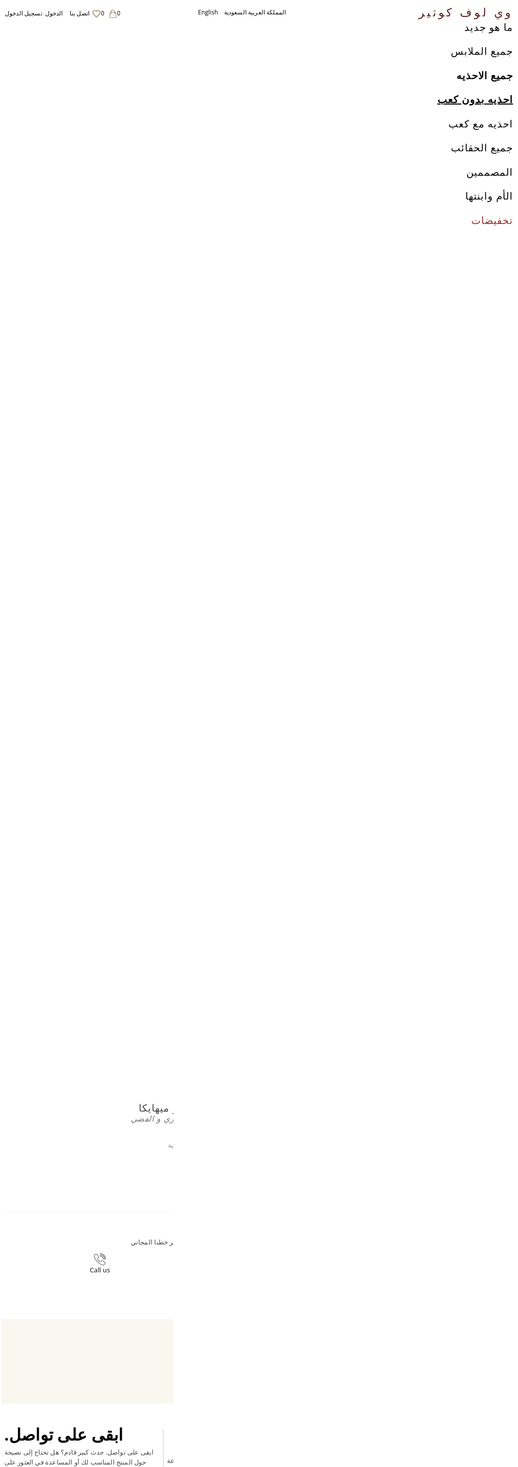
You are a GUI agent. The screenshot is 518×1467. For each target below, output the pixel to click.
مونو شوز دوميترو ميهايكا (124, 33)
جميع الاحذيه (484, 97)
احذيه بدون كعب (475, 121)
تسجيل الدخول (23, 13)
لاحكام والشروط (323, 1385)
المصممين (489, 194)
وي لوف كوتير (466, 11)
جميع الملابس (482, 73)
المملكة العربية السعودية (255, 12)
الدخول (54, 13)
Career (311, 1395)
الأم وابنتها (489, 218)
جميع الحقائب (482, 170)
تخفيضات (492, 242)
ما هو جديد (488, 49)
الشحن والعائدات (324, 1365)
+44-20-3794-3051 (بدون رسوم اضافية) (202, 1249)
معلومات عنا (318, 1356)
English (208, 12)
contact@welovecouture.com (333, 1249)
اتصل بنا (79, 13)
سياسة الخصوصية (325, 1375)
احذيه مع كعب (480, 145)
